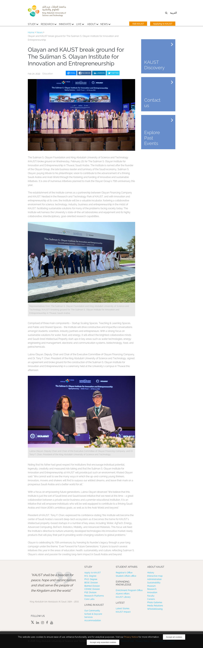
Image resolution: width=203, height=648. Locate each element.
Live (80, 24)
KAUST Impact (123, 612)
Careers (151, 599)
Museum (151, 586)
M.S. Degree (90, 576)
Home (31, 32)
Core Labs (89, 599)
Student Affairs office (126, 576)
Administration (154, 579)
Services (88, 617)
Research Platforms (94, 596)
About (92, 24)
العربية (173, 12)
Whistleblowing (155, 609)
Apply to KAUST (92, 572)
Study (33, 24)
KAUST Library (123, 597)
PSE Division (90, 592)
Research (49, 24)
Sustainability (154, 582)
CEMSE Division (92, 589)
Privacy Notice (131, 637)
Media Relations (155, 605)
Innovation (152, 592)
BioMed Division (92, 586)
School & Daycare (93, 614)
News (105, 24)
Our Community (92, 610)
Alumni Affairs (123, 593)
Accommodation (92, 620)
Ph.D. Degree (90, 579)
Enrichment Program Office (129, 590)
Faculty (150, 596)
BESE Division (91, 582)
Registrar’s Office (124, 572)
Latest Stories (122, 608)
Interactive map (155, 576)
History (150, 572)
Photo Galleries (154, 602)
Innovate (66, 24)
